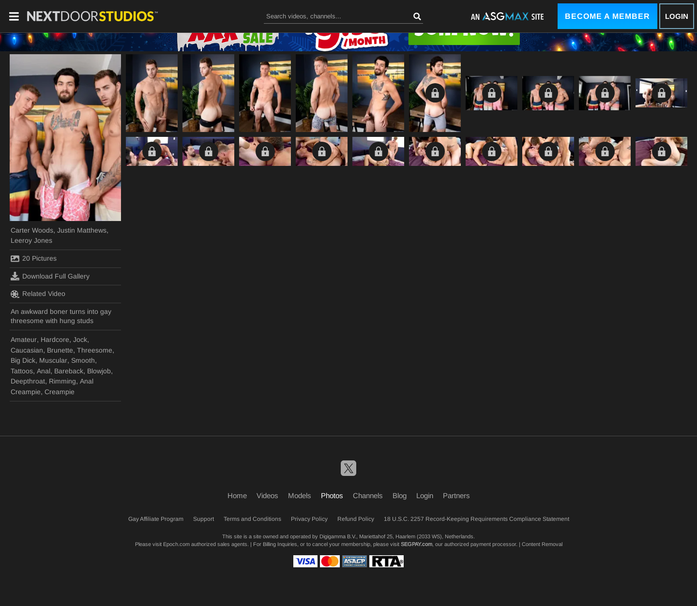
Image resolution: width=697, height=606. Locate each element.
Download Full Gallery (50, 276)
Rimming (62, 381)
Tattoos (22, 371)
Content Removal (542, 544)
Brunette (60, 350)
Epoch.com (176, 544)
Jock (80, 339)
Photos (332, 495)
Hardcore (55, 339)
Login (676, 16)
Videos (267, 495)
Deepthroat (28, 381)
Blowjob (99, 371)
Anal (43, 371)
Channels (368, 495)
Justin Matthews (81, 230)
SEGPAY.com (416, 544)
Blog (400, 495)
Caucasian (27, 350)
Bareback (68, 371)
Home (237, 495)
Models (299, 495)
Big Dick (23, 360)
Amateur (24, 339)
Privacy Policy (309, 519)
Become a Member (607, 16)
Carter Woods (32, 230)
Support (203, 519)
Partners (456, 495)
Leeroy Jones (31, 240)
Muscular (53, 360)
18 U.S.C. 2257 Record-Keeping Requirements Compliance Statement (476, 519)
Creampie (60, 392)
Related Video (38, 294)
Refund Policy (355, 519)
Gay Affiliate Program (155, 519)
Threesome (94, 350)
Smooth (83, 360)
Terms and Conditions (252, 519)
